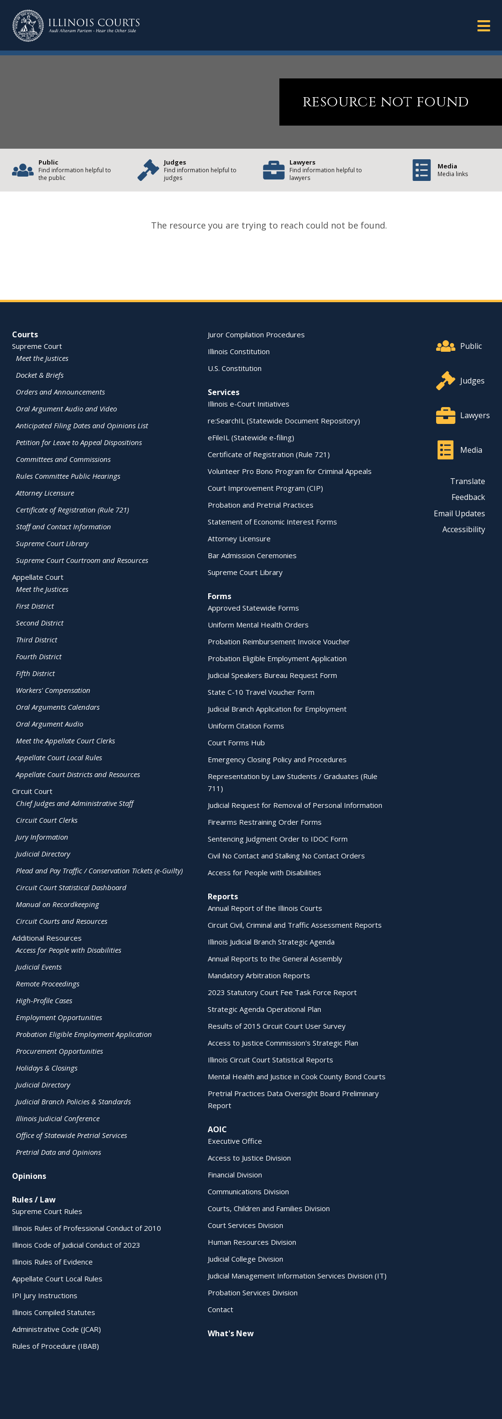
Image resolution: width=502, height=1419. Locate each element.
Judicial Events (39, 967)
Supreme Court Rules (47, 1211)
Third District (36, 639)
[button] (483, 25)
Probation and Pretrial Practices (261, 505)
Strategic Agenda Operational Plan (264, 1009)
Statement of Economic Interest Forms (272, 521)
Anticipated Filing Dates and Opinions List (82, 425)
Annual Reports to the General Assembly (275, 958)
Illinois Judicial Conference (58, 1118)
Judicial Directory (43, 853)
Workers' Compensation (53, 690)
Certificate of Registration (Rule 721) (72, 509)
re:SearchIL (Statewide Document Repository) (284, 420)
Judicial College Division (245, 1259)
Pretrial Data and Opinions (58, 1152)
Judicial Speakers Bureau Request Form (272, 675)
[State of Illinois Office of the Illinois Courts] (76, 26)
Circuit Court (32, 791)
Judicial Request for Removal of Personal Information (295, 805)
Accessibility (463, 529)
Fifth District (35, 673)
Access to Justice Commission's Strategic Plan (283, 1043)
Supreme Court (37, 346)
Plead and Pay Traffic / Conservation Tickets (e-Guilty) (99, 870)
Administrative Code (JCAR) (56, 1329)
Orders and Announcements (60, 391)
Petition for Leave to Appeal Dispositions (79, 442)
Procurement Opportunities (59, 1051)
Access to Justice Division (249, 1158)
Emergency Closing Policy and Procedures (277, 759)
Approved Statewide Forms (253, 608)
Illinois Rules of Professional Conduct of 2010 (86, 1228)
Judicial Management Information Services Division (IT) (297, 1275)
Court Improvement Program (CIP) (265, 488)
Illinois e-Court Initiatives (248, 404)
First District (35, 606)
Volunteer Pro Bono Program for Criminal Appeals (290, 471)
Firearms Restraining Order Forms (265, 822)
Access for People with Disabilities (68, 950)
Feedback (468, 497)
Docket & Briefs (39, 375)
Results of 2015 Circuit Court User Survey (277, 1026)
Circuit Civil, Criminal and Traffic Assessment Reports (295, 925)
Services (223, 392)
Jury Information (42, 837)
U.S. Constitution (235, 368)
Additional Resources (47, 938)
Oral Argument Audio (49, 724)
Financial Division (235, 1174)
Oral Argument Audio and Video (66, 408)
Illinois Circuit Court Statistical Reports (270, 1059)
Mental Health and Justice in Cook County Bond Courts (297, 1076)
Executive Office (235, 1141)
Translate (467, 481)
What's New (231, 1333)
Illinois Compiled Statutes (53, 1312)
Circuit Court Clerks (46, 820)
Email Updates (459, 513)
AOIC (217, 1129)
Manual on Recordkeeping (57, 904)
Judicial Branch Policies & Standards (73, 1101)
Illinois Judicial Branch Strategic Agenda (271, 941)
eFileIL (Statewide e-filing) (251, 437)
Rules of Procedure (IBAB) (55, 1346)
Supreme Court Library (52, 543)
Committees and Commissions (63, 459)
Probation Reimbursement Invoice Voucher (279, 641)
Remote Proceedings (47, 983)
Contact (220, 1309)
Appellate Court (37, 577)
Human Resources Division (252, 1242)
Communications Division (248, 1191)
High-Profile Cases (44, 1000)
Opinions (29, 1176)
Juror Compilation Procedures (256, 334)
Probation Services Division (253, 1292)
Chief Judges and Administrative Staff (74, 803)
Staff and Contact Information (63, 526)
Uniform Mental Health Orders (258, 624)
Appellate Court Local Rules (59, 757)
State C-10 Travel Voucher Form (261, 692)
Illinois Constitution (239, 351)
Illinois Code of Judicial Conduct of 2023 (76, 1245)
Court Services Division (245, 1225)
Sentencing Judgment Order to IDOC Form (278, 839)
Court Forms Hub (236, 742)
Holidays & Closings (46, 1068)
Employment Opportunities (59, 1017)
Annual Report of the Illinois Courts (265, 908)
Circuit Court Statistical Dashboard (71, 887)
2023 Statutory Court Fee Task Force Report (282, 992)
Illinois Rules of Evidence (52, 1261)
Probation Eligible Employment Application (84, 1034)
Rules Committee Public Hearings (68, 476)
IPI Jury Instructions (44, 1295)
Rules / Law (34, 1199)
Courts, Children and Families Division (269, 1208)
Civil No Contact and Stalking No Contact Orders (286, 855)
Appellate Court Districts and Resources (78, 774)
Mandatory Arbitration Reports (259, 975)
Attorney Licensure (45, 493)
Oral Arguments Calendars (58, 707)
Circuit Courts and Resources (61, 921)
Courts (25, 334)
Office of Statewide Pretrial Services (71, 1135)
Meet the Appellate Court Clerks (65, 740)
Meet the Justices (42, 358)
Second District (39, 622)
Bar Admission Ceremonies (252, 555)
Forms (219, 596)
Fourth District (39, 656)
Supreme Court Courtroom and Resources (82, 560)
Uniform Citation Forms (246, 725)
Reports (223, 896)
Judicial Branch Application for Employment (277, 709)
